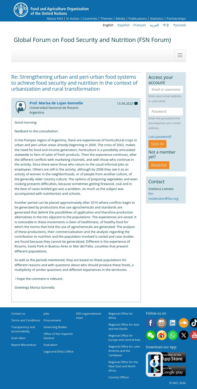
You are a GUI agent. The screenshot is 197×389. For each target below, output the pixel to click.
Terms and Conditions (25, 320)
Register (159, 165)
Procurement (52, 320)
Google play (168, 371)
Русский (179, 25)
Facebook (151, 323)
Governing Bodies (55, 327)
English (108, 25)
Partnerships (176, 18)
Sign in (157, 144)
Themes (106, 18)
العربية (154, 25)
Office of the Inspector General (58, 336)
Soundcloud (184, 323)
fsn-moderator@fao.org (163, 196)
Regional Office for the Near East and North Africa (123, 366)
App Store (168, 357)
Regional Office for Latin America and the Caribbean (124, 351)
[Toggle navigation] (180, 55)
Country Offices (118, 377)
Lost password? (160, 136)
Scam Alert (18, 338)
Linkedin (173, 323)
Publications (137, 18)
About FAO (55, 18)
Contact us (18, 313)
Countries (90, 18)
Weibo (162, 335)
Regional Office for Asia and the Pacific (123, 327)
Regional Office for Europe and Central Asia (124, 338)
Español (123, 25)
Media (120, 18)
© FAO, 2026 (177, 383)
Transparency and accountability (23, 329)
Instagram (162, 323)
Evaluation (50, 345)
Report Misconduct (23, 345)
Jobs (46, 313)
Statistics (156, 18)
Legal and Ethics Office (58, 351)
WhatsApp (173, 335)
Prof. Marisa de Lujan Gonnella (56, 103)
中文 (166, 25)
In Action (72, 18)
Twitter (184, 335)
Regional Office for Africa (120, 316)
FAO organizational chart (88, 316)
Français (139, 25)
